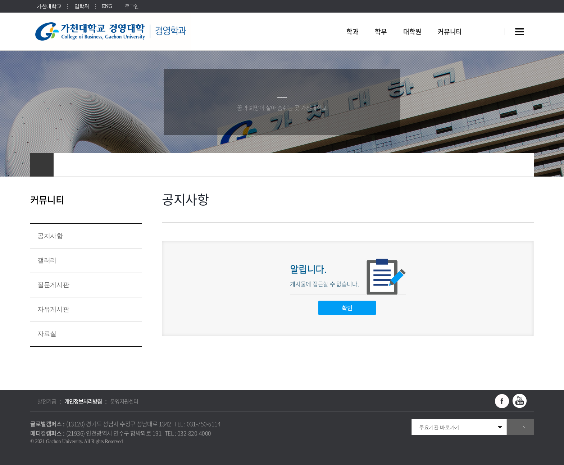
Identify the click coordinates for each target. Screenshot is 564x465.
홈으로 (42, 165)
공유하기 (489, 165)
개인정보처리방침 (83, 401)
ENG (107, 6)
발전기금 (46, 401)
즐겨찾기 (503, 165)
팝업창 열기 (489, 18)
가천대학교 (49, 6)
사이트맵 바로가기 (519, 31)
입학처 (81, 6)
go (520, 427)
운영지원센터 (124, 401)
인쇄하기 (517, 165)
